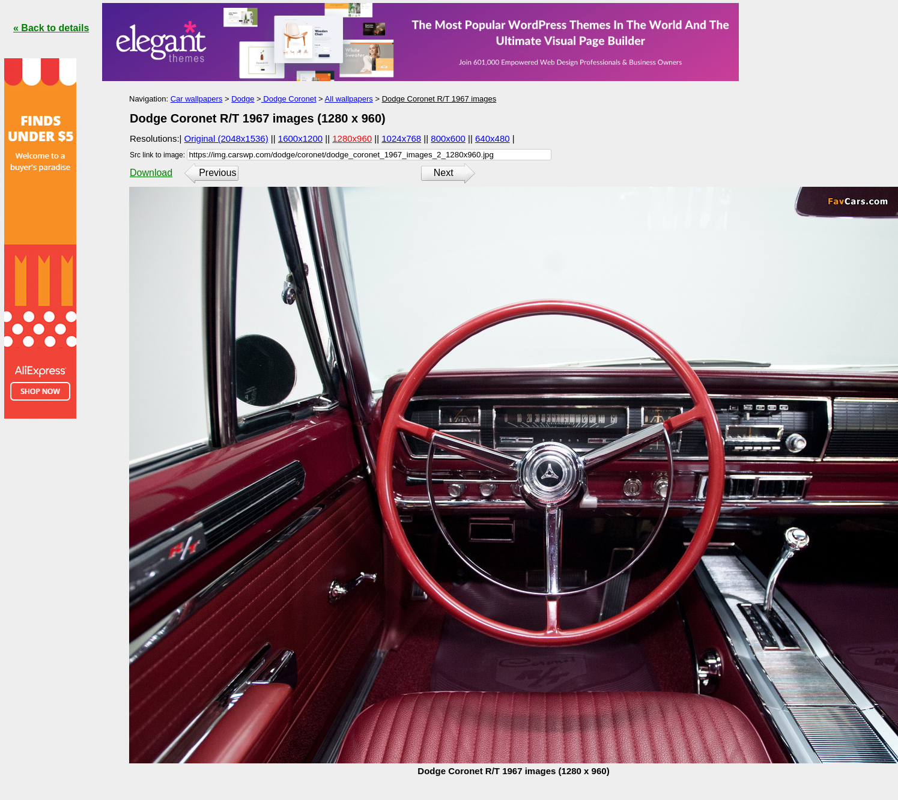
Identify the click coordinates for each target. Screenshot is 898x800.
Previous (217, 173)
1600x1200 (300, 138)
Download (151, 173)
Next (444, 173)
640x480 (492, 138)
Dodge (242, 98)
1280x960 (352, 138)
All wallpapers (349, 98)
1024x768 (401, 138)
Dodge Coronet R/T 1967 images (439, 98)
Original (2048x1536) (226, 138)
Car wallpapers (197, 98)
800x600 (448, 138)
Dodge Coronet (289, 98)
